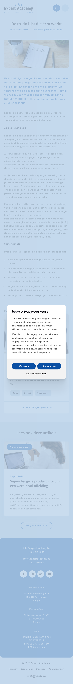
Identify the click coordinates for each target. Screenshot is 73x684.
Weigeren (24, 366)
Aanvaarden (49, 366)
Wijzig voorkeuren (36, 374)
